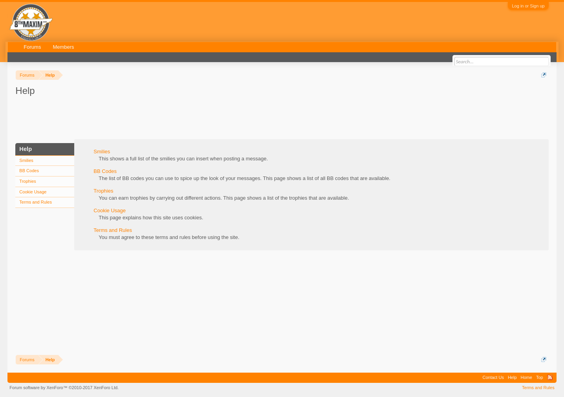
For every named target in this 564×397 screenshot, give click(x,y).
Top (539, 377)
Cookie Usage (32, 191)
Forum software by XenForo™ (64, 387)
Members (63, 47)
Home (526, 377)
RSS (550, 377)
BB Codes (29, 170)
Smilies (26, 160)
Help (512, 377)
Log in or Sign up (528, 6)
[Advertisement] (158, 119)
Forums (32, 47)
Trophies (27, 181)
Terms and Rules (35, 202)
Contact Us (493, 377)
